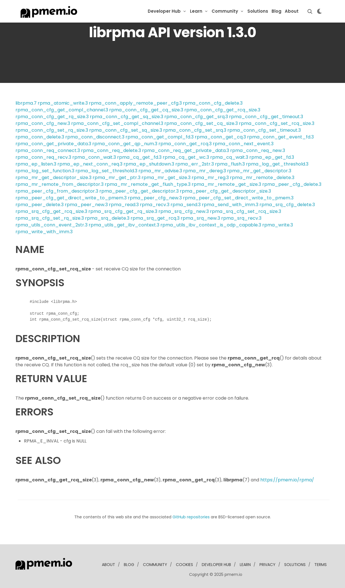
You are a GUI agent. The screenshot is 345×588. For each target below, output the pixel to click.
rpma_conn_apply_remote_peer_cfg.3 (135, 103)
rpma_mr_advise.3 (160, 171)
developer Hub (216, 564)
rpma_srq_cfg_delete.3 (287, 204)
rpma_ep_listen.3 (35, 164)
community (155, 564)
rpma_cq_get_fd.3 (139, 157)
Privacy (267, 564)
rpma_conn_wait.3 (94, 157)
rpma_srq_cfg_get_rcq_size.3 (51, 211)
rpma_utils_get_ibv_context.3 (124, 225)
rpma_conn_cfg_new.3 (42, 123)
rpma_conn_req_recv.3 (43, 157)
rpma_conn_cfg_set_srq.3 (194, 130)
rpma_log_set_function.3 (44, 171)
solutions (295, 564)
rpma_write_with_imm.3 (44, 231)
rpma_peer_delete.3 (39, 204)
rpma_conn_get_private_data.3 (53, 143)
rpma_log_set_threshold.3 (106, 171)
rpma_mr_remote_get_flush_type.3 (148, 184)
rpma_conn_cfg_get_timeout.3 (266, 116)
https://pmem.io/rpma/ (287, 480)
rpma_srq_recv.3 (241, 218)
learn (245, 564)
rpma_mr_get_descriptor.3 (259, 171)
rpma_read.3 (124, 204)
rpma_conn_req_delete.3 (111, 150)
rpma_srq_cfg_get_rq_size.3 (122, 211)
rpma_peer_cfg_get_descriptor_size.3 (225, 191)
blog (129, 564)
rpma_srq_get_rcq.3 (155, 218)
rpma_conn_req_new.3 (257, 150)
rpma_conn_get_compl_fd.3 (160, 137)
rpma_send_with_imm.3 (230, 204)
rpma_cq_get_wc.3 (186, 157)
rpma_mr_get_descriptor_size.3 (53, 177)
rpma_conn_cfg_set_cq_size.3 (201, 123)
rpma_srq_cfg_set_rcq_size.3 (245, 211)
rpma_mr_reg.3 (210, 177)
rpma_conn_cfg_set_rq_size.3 (51, 130)
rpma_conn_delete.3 (39, 137)
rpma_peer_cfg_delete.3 (291, 184)
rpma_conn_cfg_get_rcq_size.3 (222, 110)
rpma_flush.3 (230, 164)
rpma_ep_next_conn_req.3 (89, 164)
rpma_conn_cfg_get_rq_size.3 (52, 116)
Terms (320, 564)
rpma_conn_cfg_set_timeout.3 (264, 130)
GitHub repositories (191, 517)
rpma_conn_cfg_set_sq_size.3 (125, 130)
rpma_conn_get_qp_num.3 (124, 143)
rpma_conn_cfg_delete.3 (213, 103)
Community (225, 11)
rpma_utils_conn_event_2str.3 (51, 225)
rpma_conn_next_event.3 (243, 143)
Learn (196, 11)
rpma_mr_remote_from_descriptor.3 (59, 184)
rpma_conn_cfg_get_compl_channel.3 (61, 110)
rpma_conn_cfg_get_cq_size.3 (146, 110)
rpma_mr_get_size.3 (166, 177)
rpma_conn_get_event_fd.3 (280, 137)
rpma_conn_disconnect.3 (94, 137)
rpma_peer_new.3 (86, 204)
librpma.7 (26, 103)
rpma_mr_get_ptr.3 (116, 177)
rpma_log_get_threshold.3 (277, 164)
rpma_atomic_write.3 (63, 103)
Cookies (184, 564)
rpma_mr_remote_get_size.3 (226, 184)
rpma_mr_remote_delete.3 (262, 177)
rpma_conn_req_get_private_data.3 (185, 150)
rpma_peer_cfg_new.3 (155, 198)
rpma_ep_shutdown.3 (149, 164)
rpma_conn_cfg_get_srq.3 (196, 116)
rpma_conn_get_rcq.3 (185, 143)
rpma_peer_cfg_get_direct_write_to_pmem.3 (71, 198)
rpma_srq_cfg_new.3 (183, 211)
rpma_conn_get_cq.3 (220, 137)
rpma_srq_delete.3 (107, 218)
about (108, 564)
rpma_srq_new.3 (200, 218)
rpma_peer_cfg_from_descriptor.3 (56, 191)
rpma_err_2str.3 (194, 164)
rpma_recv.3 (154, 204)
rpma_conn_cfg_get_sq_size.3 (126, 116)
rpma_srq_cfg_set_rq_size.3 (49, 218)
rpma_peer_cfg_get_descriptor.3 (139, 191)
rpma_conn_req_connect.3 (47, 150)
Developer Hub (164, 11)
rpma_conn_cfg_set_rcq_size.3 (276, 123)
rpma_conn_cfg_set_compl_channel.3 (117, 123)
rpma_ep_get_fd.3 (271, 157)
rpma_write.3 (277, 225)
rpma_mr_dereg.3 (204, 171)
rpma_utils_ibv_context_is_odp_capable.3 (210, 225)
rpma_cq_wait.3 (229, 157)
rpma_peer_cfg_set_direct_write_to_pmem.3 (238, 198)
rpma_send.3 (186, 204)
